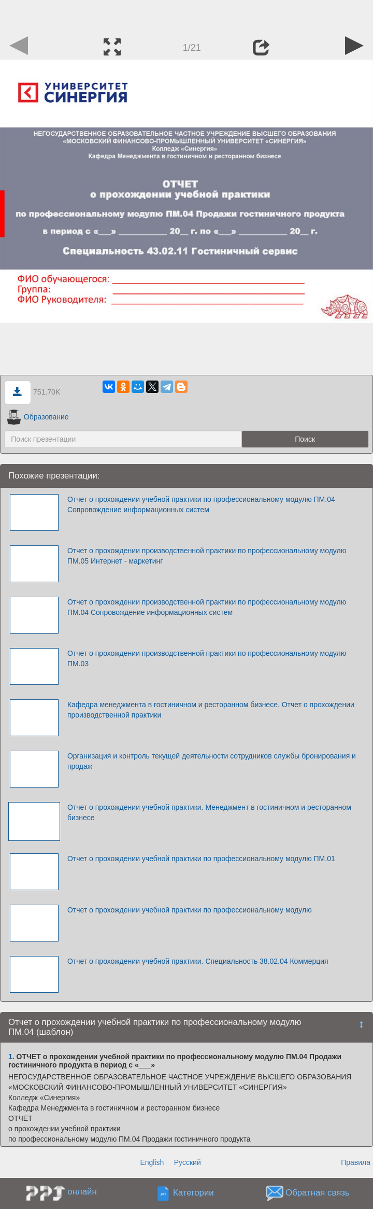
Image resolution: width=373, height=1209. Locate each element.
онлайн (81, 1192)
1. (11, 1056)
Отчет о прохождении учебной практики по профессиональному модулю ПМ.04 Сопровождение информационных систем (201, 504)
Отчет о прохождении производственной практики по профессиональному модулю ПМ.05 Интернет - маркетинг (206, 555)
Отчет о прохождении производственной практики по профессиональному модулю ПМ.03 (206, 658)
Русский (187, 1162)
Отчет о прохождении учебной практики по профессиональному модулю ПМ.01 (201, 858)
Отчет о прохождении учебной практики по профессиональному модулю (189, 910)
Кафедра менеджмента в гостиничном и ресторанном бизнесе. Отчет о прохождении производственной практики (210, 709)
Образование (37, 417)
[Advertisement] (186, 15)
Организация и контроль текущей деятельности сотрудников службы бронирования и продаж (211, 761)
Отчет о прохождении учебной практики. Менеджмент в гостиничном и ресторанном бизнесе (209, 812)
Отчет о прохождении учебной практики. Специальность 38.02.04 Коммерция (197, 961)
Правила (355, 1162)
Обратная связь (317, 1193)
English (152, 1162)
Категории (193, 1193)
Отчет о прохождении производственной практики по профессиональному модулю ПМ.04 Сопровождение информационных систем (206, 607)
